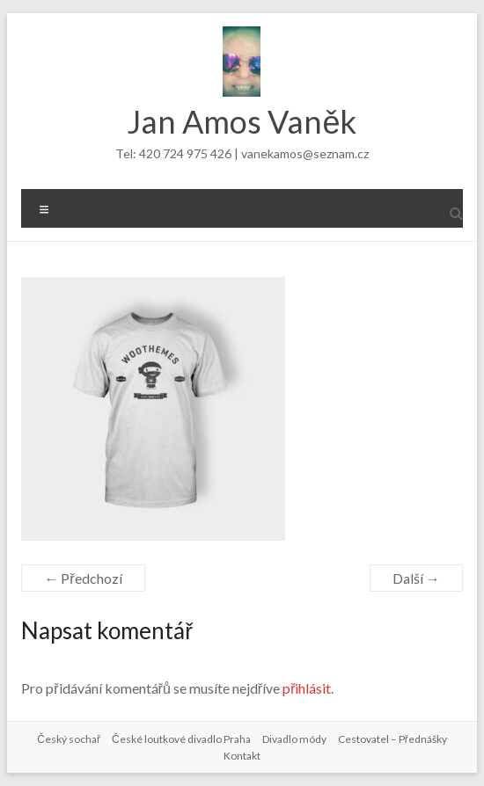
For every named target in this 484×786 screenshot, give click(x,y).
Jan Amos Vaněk (241, 121)
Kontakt (242, 755)
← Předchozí (82, 578)
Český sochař (68, 739)
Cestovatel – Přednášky (392, 739)
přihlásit (306, 688)
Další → (416, 578)
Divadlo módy (294, 739)
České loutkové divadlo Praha (181, 739)
